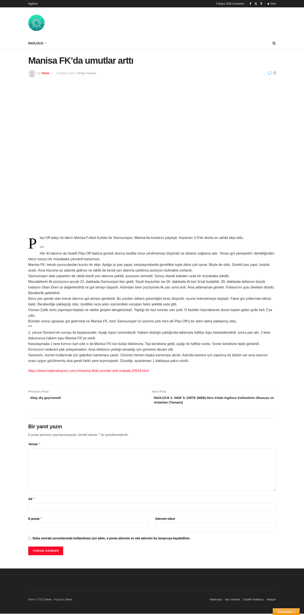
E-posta (35, 520)
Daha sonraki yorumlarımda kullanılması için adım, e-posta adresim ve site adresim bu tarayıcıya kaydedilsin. (111, 539)
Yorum (34, 445)
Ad (31, 500)
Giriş (272, 3)
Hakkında (216, 601)
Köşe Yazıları (87, 73)
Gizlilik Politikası (253, 601)
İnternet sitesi (165, 520)
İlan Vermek (232, 601)
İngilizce (33, 3)
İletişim (271, 601)
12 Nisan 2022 (65, 73)
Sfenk (45, 73)
